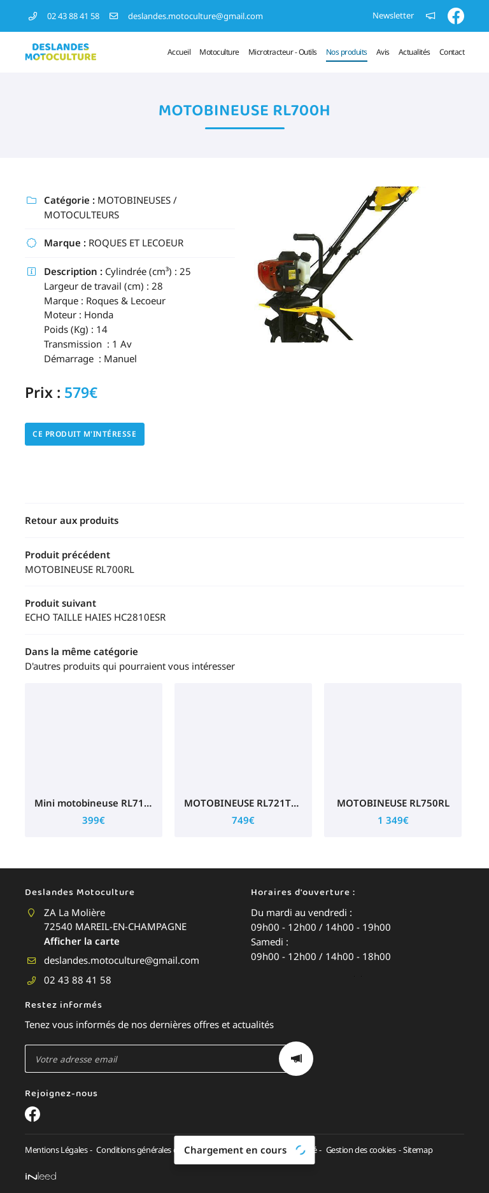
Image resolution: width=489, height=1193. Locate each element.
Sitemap (412, 1149)
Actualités (414, 51)
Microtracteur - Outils (282, 51)
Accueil (179, 51)
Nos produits (346, 51)
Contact (452, 51)
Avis (383, 51)
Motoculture (219, 51)
